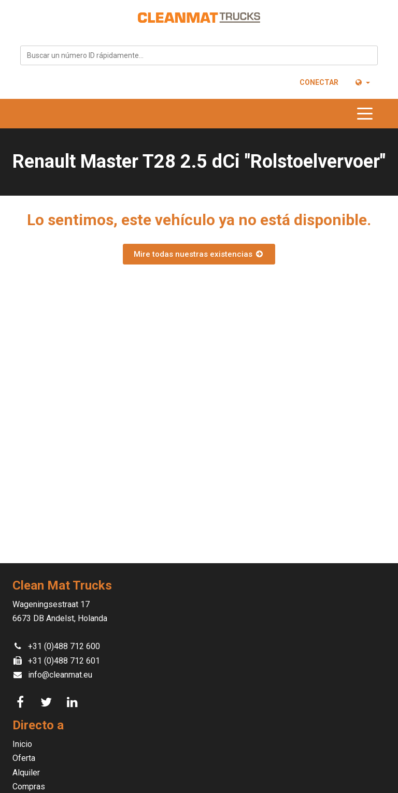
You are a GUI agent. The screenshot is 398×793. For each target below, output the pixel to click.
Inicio (22, 744)
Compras (28, 786)
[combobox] (199, 55)
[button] (362, 82)
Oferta (23, 758)
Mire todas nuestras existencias (199, 254)
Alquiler (26, 772)
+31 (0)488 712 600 (64, 646)
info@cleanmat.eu (60, 675)
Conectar (319, 82)
